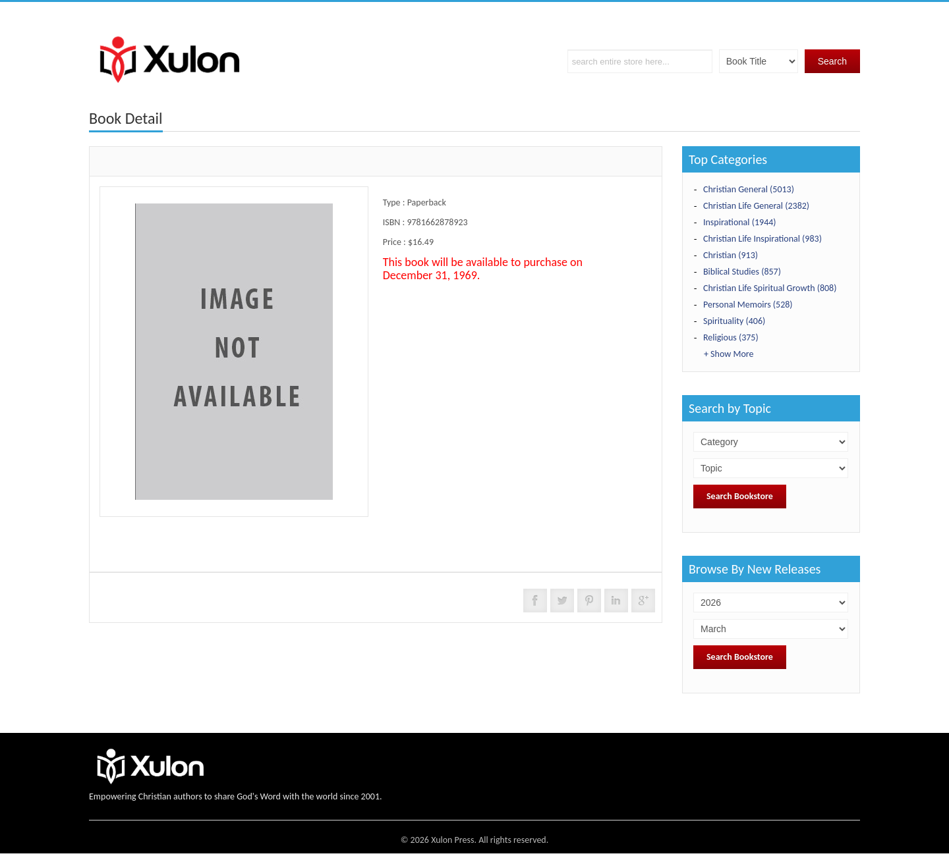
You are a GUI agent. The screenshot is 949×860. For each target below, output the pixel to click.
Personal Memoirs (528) (748, 304)
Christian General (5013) (748, 189)
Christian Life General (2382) (756, 205)
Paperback (426, 202)
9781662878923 (437, 222)
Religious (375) (731, 337)
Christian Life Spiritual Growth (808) (769, 288)
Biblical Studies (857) (742, 271)
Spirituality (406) (734, 321)
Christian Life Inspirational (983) (762, 238)
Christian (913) (730, 255)
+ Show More (728, 354)
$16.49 (421, 242)
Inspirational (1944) (739, 222)
